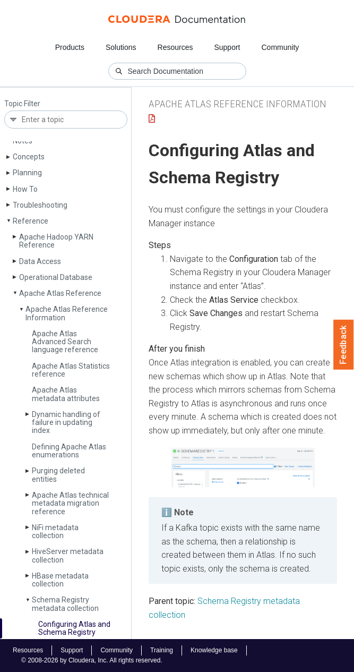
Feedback (344, 344)
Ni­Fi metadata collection (55, 531)
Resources (175, 47)
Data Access (40, 261)
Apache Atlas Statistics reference (71, 370)
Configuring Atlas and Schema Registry (74, 628)
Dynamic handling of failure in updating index (66, 422)
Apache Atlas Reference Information (66, 313)
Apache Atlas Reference (60, 293)
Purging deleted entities (58, 474)
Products (69, 47)
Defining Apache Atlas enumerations (69, 451)
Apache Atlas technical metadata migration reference (70, 503)
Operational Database (55, 277)
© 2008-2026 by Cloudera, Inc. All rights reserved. (91, 660)
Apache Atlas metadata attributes (66, 394)
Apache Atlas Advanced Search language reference (65, 341)
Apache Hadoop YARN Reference (56, 241)
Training (161, 650)
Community (280, 47)
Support (227, 47)
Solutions (121, 47)
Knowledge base (214, 650)
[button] (243, 467)
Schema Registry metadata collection (65, 604)
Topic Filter (22, 104)
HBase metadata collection (60, 580)
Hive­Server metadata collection (67, 555)
